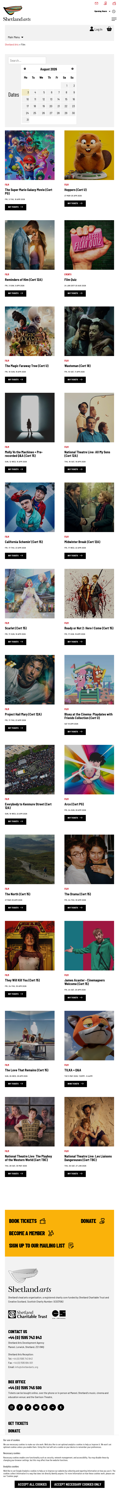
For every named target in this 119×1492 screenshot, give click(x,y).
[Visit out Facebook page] (19, 1407)
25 (34, 113)
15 (66, 99)
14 (58, 99)
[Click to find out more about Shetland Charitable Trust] (27, 1314)
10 (27, 99)
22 (66, 106)
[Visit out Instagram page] (11, 1407)
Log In (96, 29)
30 (73, 113)
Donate (93, 1221)
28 (58, 113)
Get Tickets (18, 1423)
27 (51, 113)
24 (27, 113)
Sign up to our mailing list (41, 1245)
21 (59, 106)
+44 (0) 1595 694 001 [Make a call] (23, 1362)
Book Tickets (27, 1221)
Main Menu (15, 37)
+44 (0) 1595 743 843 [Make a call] (22, 1358)
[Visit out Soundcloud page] (52, 1407)
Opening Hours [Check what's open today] (105, 11)
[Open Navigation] (114, 19)
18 (35, 106)
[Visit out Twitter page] (28, 1407)
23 (73, 106)
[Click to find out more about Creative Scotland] (59, 1314)
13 (51, 99)
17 (28, 106)
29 (66, 113)
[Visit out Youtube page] (36, 1407)
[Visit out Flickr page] (44, 1407)
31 (28, 119)
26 (43, 113)
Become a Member (31, 1233)
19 (44, 106)
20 (50, 106)
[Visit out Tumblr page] (61, 1407)
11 (35, 99)
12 (44, 99)
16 (74, 99)
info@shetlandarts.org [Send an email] (26, 1366)
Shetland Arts (12, 44)
